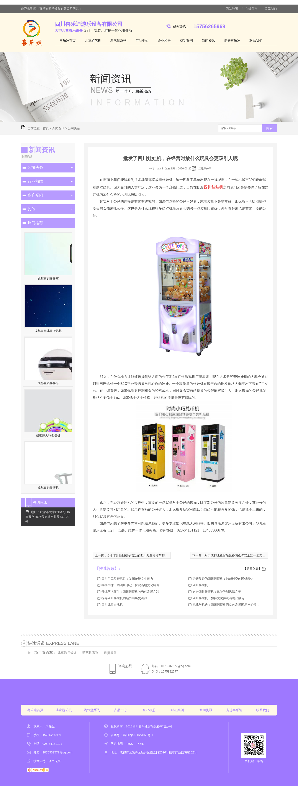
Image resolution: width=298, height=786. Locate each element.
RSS (130, 743)
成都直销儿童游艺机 (48, 331)
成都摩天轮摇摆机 (48, 435)
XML (141, 743)
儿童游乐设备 (67, 653)
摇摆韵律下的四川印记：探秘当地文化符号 (130, 585)
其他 (31, 209)
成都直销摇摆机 (48, 487)
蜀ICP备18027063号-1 (138, 735)
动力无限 (55, 761)
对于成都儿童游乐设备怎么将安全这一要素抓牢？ (238, 555)
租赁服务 (110, 653)
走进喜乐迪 (232, 40)
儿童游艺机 (93, 40)
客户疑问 (35, 195)
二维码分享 (204, 168)
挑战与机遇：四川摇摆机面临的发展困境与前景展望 (227, 604)
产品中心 (142, 40)
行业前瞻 (35, 181)
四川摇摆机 (200, 585)
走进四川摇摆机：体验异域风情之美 (217, 591)
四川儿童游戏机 (112, 604)
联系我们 (271, 8)
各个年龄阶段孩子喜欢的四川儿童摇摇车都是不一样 (142, 555)
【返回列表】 (252, 568)
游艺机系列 (90, 653)
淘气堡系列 (118, 40)
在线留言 (251, 8)
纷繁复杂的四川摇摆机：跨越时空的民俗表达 (223, 578)
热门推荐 (35, 223)
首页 (46, 128)
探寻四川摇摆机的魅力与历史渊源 (124, 598)
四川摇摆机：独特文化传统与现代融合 (218, 598)
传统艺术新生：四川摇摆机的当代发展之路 (130, 591)
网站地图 (232, 8)
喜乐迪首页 (67, 40)
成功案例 (186, 40)
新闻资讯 (208, 40)
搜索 (269, 128)
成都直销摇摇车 (48, 278)
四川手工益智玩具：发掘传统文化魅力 (127, 578)
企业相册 (164, 40)
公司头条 (74, 128)
